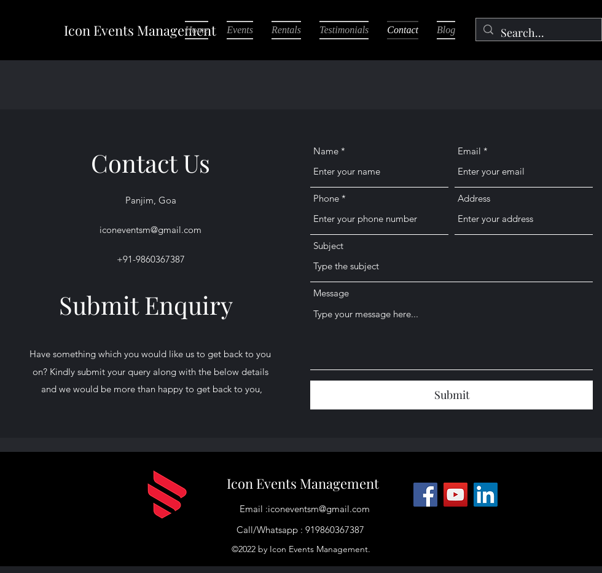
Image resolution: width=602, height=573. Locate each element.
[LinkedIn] (486, 495)
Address (474, 198)
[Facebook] (425, 495)
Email (469, 151)
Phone (326, 198)
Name (325, 151)
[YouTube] (455, 495)
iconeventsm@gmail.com (150, 229)
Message (331, 293)
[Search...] (538, 33)
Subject (328, 245)
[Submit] (451, 395)
